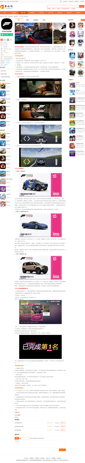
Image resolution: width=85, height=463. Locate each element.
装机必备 (60, 12)
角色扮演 (16, 16)
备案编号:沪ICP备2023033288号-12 (61, 460)
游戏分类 (71, 1)
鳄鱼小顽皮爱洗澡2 (65, 8)
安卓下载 (6, 34)
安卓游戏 (10, 16)
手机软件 (14, 12)
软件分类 (65, 1)
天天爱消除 (73, 8)
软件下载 (50, 12)
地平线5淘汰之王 (18, 422)
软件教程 (78, 12)
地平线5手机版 (18, 430)
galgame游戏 (4, 73)
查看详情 (63, 422)
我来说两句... (40, 444)
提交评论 (62, 449)
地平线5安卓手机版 (19, 426)
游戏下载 (23, 12)
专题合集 (82, 1)
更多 (84, 49)
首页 (61, 1)
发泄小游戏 (3, 70)
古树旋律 (58, 8)
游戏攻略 (69, 12)
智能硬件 (77, 1)
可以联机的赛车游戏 (5, 76)
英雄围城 (49, 8)
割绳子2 (53, 8)
